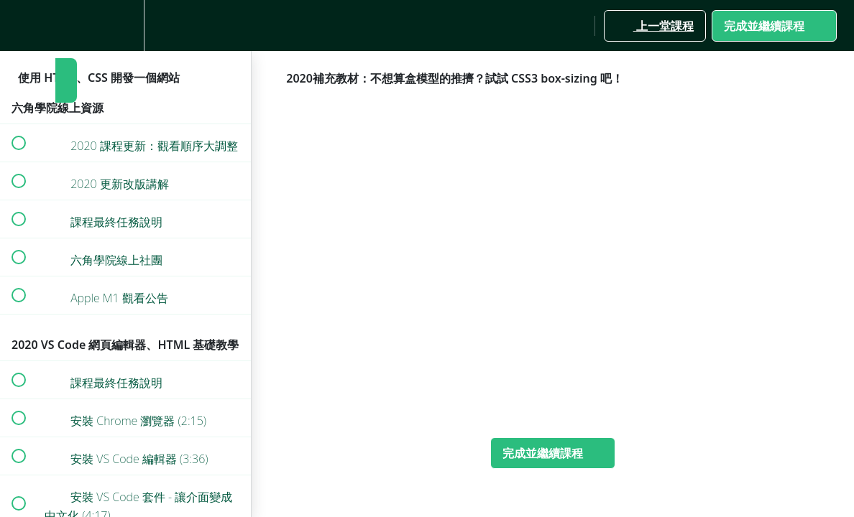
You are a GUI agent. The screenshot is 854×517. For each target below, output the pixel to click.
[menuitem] (126, 25)
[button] (18, 25)
